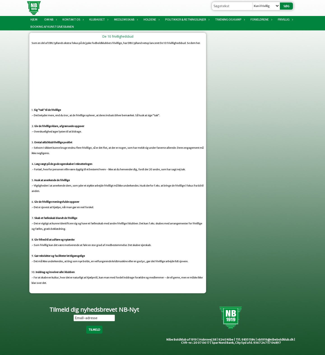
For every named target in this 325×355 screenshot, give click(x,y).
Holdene (151, 19)
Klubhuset (98, 19)
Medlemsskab (125, 19)
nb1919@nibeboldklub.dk (275, 339)
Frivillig (285, 19)
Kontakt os (73, 19)
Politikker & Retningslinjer (186, 19)
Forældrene (261, 19)
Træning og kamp (229, 19)
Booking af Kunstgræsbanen (52, 26)
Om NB (50, 19)
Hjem (33, 19)
